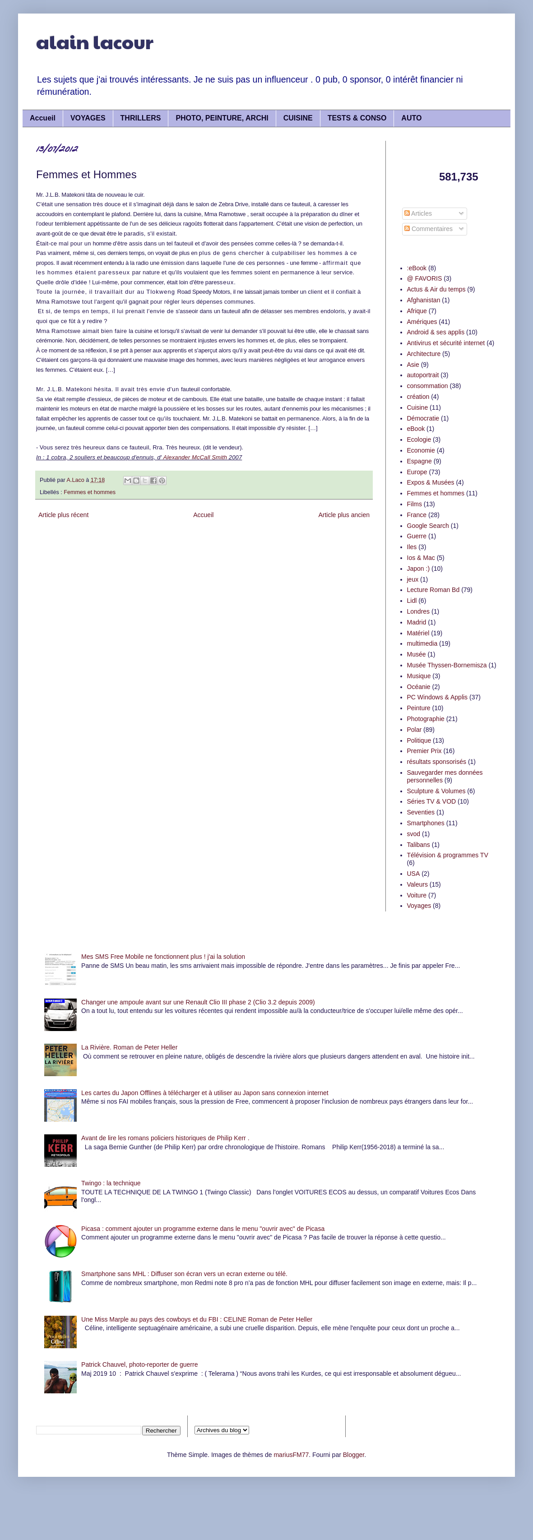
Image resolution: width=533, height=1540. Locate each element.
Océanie (419, 686)
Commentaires (428, 228)
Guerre (417, 536)
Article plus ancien (344, 514)
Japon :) (418, 568)
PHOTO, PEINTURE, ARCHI (222, 118)
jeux (413, 579)
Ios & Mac (421, 557)
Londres (418, 611)
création (418, 396)
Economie (421, 450)
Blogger (353, 1454)
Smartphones (426, 823)
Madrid (416, 622)
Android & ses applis (436, 332)
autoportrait (423, 375)
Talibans (418, 844)
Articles (418, 213)
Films (414, 504)
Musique (419, 676)
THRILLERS (141, 118)
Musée (416, 654)
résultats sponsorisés (437, 761)
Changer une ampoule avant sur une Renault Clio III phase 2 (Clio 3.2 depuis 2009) (198, 1002)
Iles (412, 546)
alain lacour (94, 41)
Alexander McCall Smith (194, 457)
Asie (413, 364)
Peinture (419, 708)
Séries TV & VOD (431, 801)
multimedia (422, 643)
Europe (417, 472)
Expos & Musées (430, 482)
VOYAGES (88, 118)
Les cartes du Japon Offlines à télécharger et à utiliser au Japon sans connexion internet (205, 1092)
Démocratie (423, 418)
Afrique (417, 310)
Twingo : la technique (111, 1183)
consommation (427, 385)
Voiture (417, 895)
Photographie (426, 718)
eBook (416, 428)
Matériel (418, 633)
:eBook (417, 268)
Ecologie (419, 439)
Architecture (424, 353)
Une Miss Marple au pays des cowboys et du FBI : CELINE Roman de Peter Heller (196, 1319)
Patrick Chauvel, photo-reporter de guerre (139, 1364)
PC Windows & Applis (437, 697)
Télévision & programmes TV (447, 855)
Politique (419, 740)
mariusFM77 (291, 1454)
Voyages (419, 905)
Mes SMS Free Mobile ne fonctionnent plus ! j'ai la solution (163, 956)
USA (413, 873)
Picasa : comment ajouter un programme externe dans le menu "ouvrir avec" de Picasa (202, 1228)
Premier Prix (424, 750)
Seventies (421, 812)
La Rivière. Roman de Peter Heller (129, 1047)
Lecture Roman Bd (433, 589)
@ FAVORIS (424, 278)
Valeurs (417, 884)
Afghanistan (423, 300)
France (417, 514)
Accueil (43, 118)
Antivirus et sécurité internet (446, 343)
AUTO (411, 118)
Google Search (428, 525)
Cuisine (417, 407)
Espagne (419, 461)
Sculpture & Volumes (436, 791)
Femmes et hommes (90, 492)
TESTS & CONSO (357, 118)
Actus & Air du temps (436, 289)
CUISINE (298, 118)
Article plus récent (63, 514)
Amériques (422, 321)
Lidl (412, 600)
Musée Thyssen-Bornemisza (447, 665)
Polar (414, 729)
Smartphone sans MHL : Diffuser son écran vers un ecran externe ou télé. (184, 1273)
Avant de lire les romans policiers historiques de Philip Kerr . (165, 1138)
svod (414, 833)
